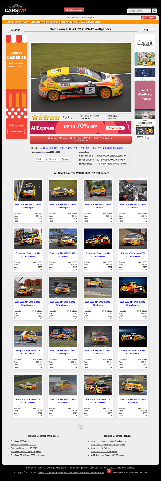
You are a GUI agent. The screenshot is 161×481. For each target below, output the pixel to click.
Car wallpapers (14, 22)
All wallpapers (50, 22)
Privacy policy (58, 472)
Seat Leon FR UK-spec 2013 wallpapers (28, 455)
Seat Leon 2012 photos (101, 448)
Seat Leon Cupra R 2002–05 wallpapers (108, 445)
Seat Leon (35, 22)
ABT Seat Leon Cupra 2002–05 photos (107, 455)
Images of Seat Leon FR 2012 (23, 445)
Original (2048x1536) (53, 148)
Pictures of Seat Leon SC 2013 (24, 448)
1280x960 (84, 148)
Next (146, 29)
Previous (15, 30)
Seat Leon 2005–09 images (22, 441)
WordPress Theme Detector (91, 472)
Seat (26, 22)
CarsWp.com (44, 472)
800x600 (107, 148)
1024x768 (96, 148)
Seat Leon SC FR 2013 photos (104, 452)
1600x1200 (71, 148)
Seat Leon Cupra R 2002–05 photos (26, 452)
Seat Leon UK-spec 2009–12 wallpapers (108, 441)
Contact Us (71, 472)
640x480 (118, 148)
